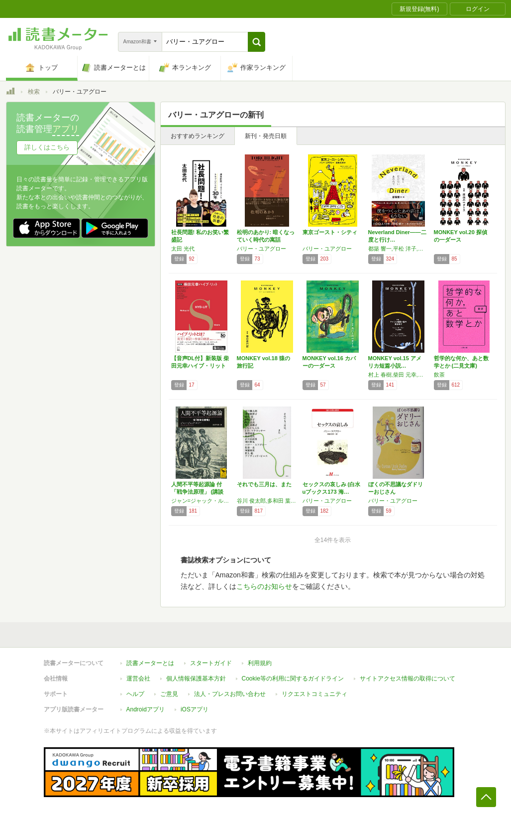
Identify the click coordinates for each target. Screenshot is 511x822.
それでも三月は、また (264, 484)
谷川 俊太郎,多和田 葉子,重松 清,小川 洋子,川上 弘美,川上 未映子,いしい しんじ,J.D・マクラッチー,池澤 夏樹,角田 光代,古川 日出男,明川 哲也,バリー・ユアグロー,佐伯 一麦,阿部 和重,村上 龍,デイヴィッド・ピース (267, 501)
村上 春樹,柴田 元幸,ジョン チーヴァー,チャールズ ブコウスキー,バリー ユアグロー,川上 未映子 (398, 375)
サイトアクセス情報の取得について (407, 679)
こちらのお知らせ (264, 586)
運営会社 (138, 679)
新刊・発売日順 (266, 136)
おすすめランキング (197, 136)
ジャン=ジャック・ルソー (201, 501)
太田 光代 (183, 249)
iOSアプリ (194, 709)
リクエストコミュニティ (314, 694)
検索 (34, 91)
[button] (256, 42)
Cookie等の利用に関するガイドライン (293, 679)
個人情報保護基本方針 (196, 679)
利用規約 (260, 663)
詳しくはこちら (47, 147)
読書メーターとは (150, 663)
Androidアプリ (145, 709)
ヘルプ (135, 694)
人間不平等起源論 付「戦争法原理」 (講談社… (197, 491)
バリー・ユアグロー (261, 249)
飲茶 (439, 375)
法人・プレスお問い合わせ (230, 694)
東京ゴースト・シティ (330, 232)
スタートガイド (211, 663)
